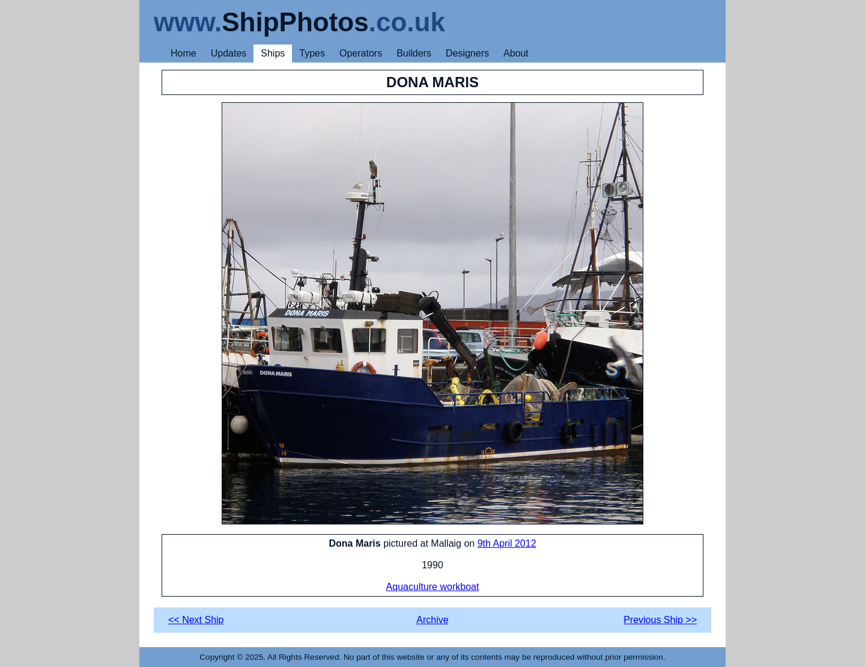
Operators (360, 53)
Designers (467, 53)
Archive (432, 620)
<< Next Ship (196, 620)
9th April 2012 (507, 543)
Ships (273, 53)
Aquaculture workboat (432, 587)
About (516, 53)
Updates (229, 53)
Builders (413, 53)
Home (183, 53)
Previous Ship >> (660, 620)
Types (312, 53)
